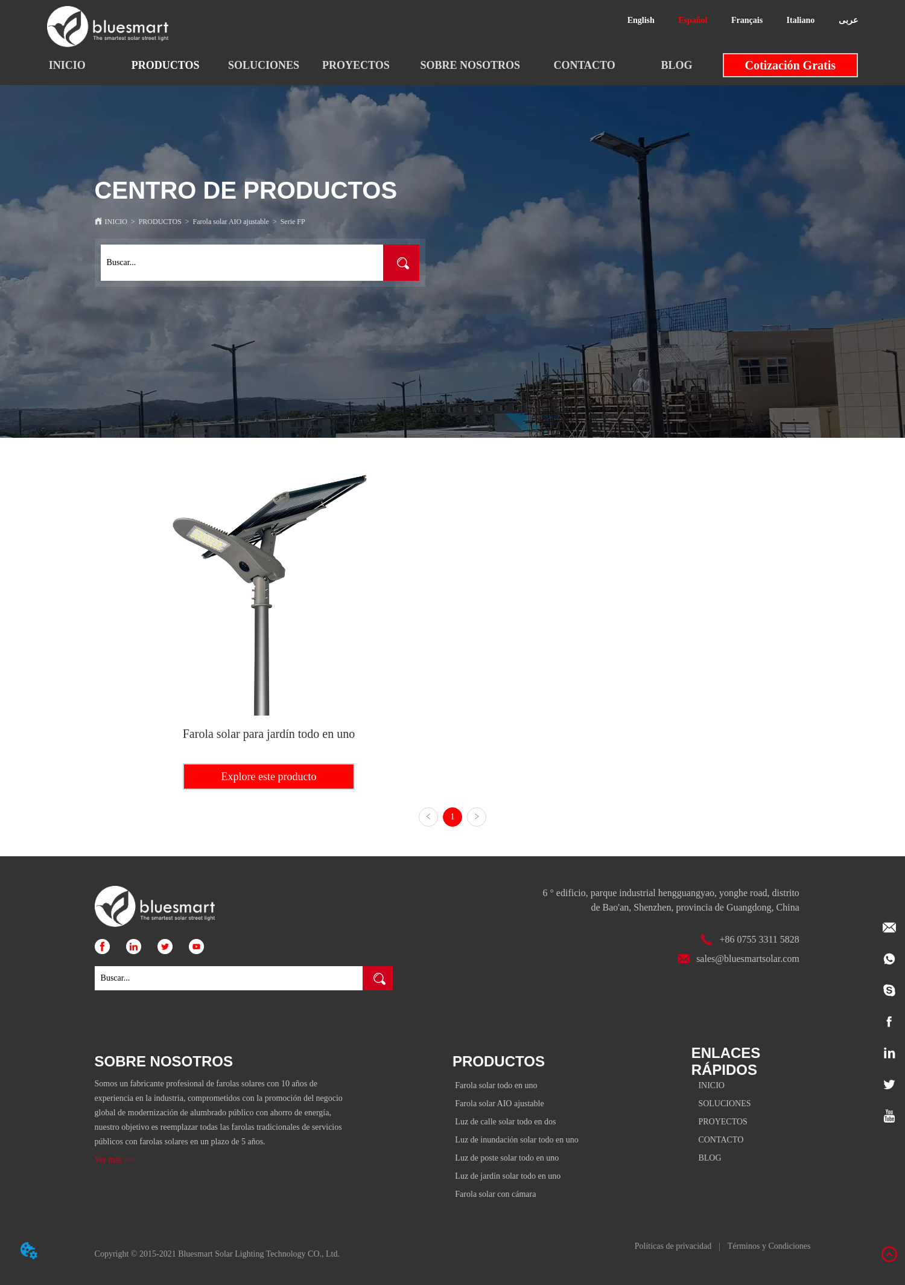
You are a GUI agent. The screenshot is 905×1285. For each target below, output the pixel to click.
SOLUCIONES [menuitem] (263, 65)
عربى (848, 20)
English (641, 20)
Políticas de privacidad (673, 1246)
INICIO (116, 221)
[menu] (372, 65)
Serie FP (293, 221)
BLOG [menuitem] (676, 65)
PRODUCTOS (160, 221)
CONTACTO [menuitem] (584, 65)
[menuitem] (165, 65)
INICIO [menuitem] (67, 65)
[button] (165, 65)
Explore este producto (268, 777)
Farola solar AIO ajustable (231, 221)
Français (747, 20)
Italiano (801, 20)
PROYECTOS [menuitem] (356, 65)
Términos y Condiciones (769, 1246)
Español (692, 20)
